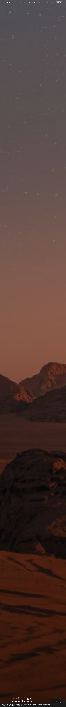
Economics (41, 2)
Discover (31, 2)
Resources (50, 2)
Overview (22, 2)
